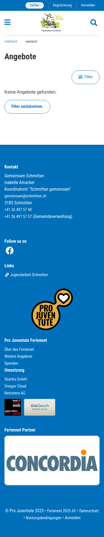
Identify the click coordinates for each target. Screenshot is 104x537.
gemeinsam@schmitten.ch (25, 196)
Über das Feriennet (19, 349)
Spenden (11, 363)
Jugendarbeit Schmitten (26, 275)
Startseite (10, 41)
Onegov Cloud (15, 386)
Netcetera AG (14, 393)
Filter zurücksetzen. (27, 106)
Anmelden (88, 5)
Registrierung (62, 5)
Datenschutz (89, 511)
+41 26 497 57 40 (18, 209)
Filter (85, 77)
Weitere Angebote (18, 356)
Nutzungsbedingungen (43, 518)
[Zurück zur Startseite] (52, 23)
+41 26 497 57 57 (18, 216)
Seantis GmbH (15, 379)
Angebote (31, 41)
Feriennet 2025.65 (61, 511)
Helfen (34, 5)
